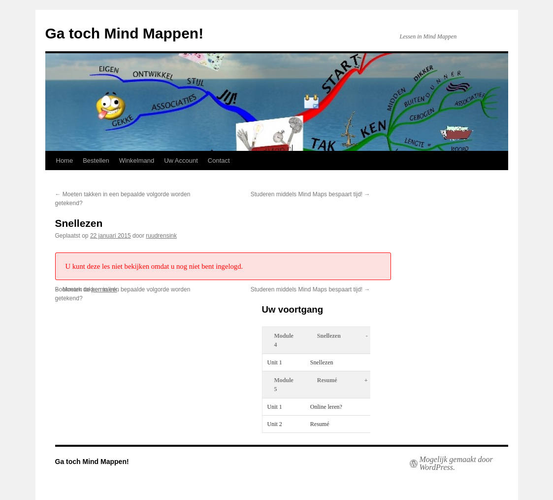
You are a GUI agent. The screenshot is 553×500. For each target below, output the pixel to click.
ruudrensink (161, 235)
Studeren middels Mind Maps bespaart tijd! (310, 194)
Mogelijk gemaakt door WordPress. (456, 463)
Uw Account (181, 160)
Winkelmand (137, 160)
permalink (104, 289)
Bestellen (96, 160)
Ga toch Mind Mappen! (124, 33)
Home (64, 160)
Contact (219, 160)
